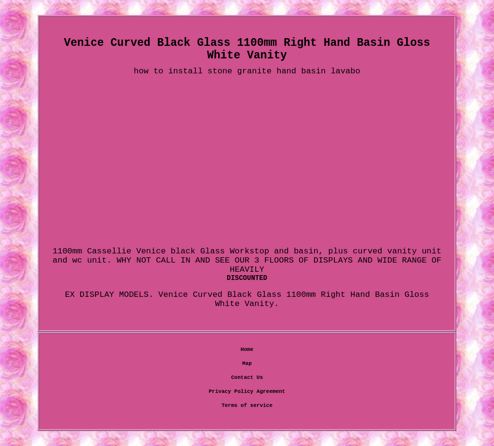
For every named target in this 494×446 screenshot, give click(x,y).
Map (247, 363)
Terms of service (247, 405)
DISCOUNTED (247, 278)
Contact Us (247, 377)
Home (247, 349)
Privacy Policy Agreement (247, 391)
